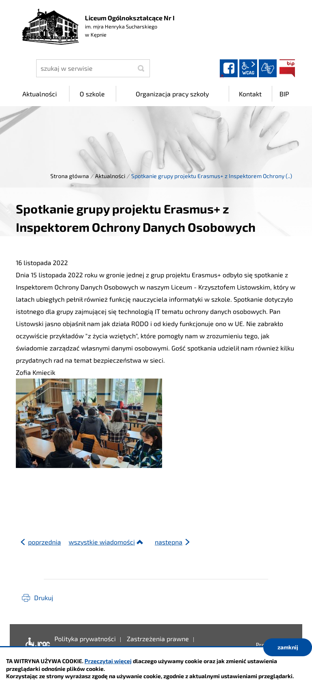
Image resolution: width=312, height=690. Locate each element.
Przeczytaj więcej (108, 660)
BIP (287, 68)
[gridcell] (156, 380)
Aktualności (110, 175)
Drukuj (43, 597)
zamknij (287, 647)
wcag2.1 (248, 68)
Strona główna (69, 175)
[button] (156, 480)
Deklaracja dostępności (36, 645)
